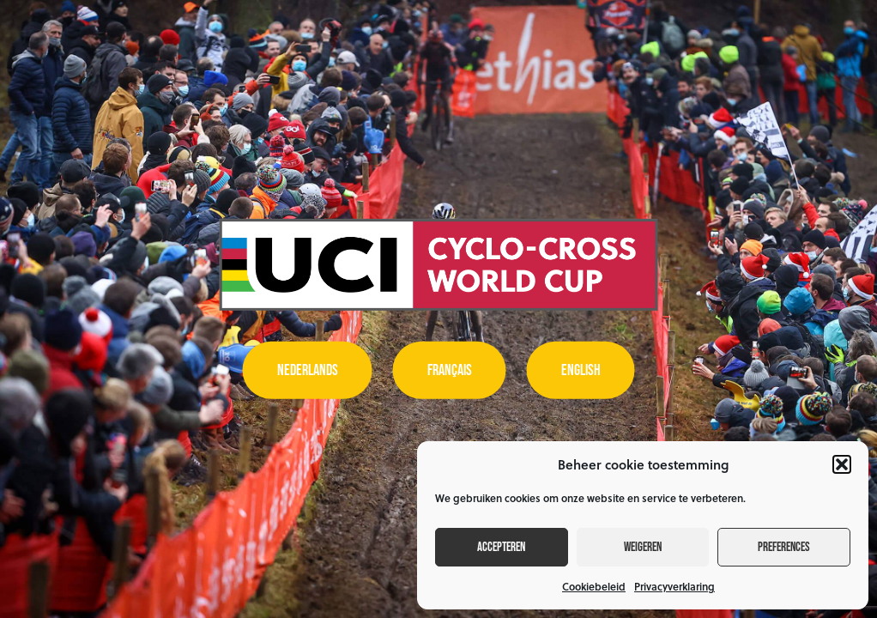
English (581, 370)
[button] (841, 464)
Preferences (784, 547)
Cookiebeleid (594, 586)
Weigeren (643, 547)
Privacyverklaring (674, 586)
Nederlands (307, 370)
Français (449, 370)
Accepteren (501, 547)
